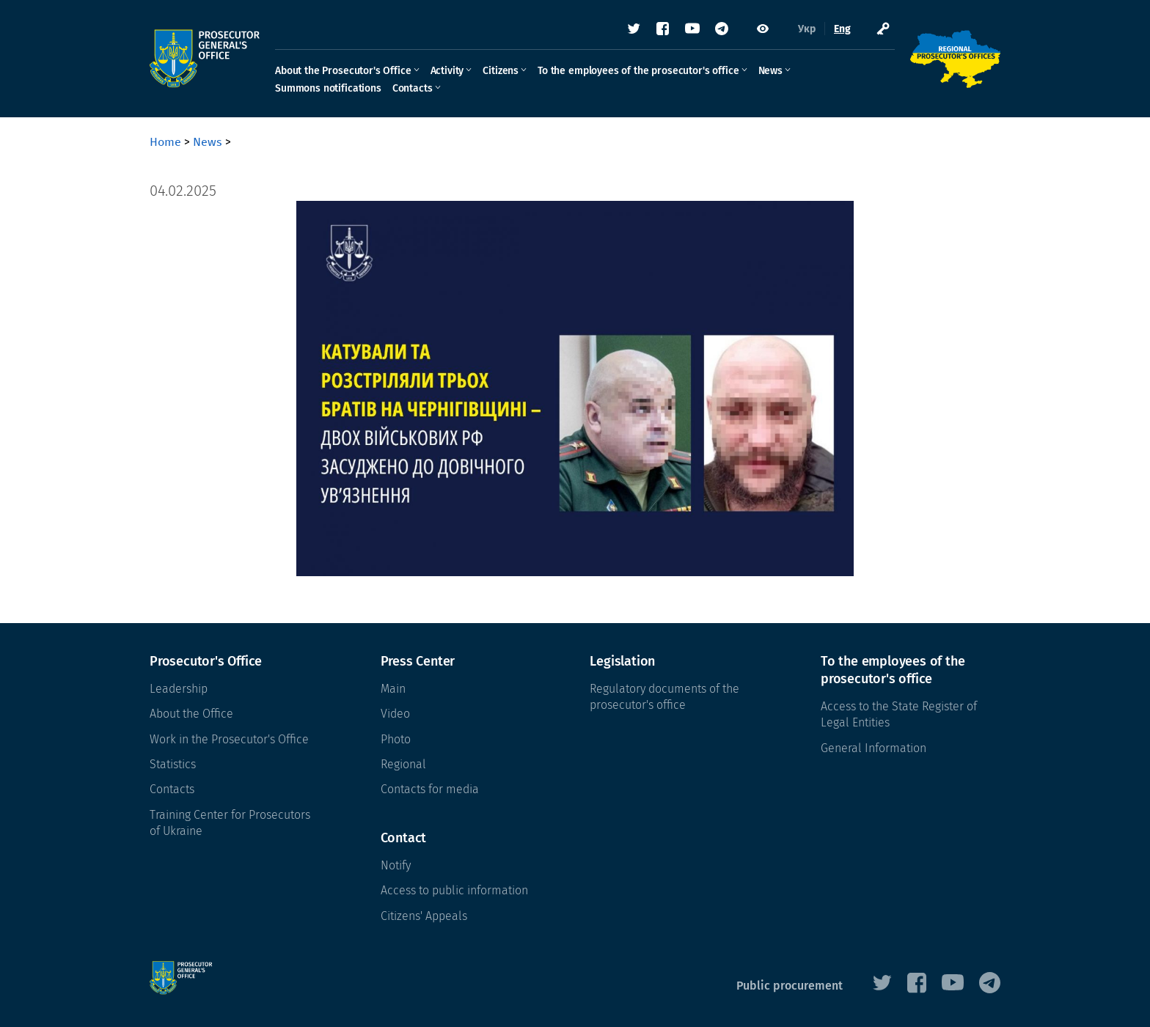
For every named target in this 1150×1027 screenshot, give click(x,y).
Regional (403, 764)
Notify (396, 865)
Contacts (412, 88)
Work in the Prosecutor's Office (229, 739)
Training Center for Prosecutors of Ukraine (230, 823)
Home (165, 142)
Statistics (173, 764)
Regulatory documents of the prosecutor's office (664, 697)
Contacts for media (430, 789)
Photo (396, 739)
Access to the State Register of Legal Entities (899, 714)
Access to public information (454, 890)
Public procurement (789, 986)
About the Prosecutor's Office (343, 71)
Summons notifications (328, 88)
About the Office (191, 714)
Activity (447, 71)
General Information (873, 748)
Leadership (179, 689)
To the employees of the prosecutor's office (638, 71)
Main (393, 689)
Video (395, 714)
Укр (807, 29)
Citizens (501, 71)
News (770, 71)
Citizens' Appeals (424, 916)
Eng (842, 29)
